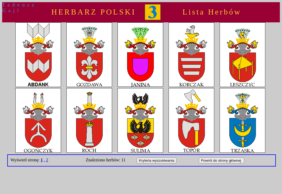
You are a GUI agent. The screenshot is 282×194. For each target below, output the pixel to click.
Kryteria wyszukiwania (156, 160)
